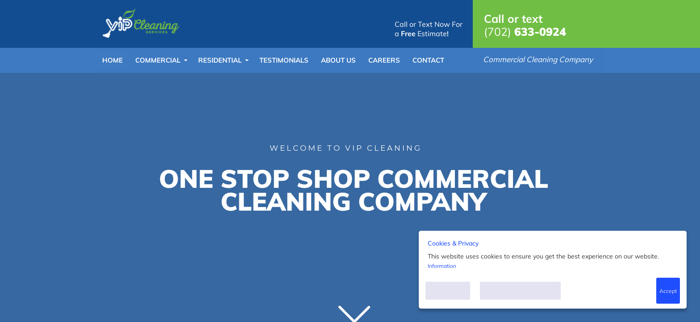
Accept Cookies (448, 291)
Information (442, 266)
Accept (668, 291)
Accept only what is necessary (520, 291)
